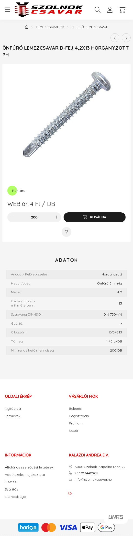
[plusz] (56, 217)
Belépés (75, 409)
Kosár (73, 431)
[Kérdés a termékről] (66, 232)
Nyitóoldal (13, 409)
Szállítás (11, 489)
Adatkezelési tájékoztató (25, 475)
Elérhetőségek (16, 497)
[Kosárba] (95, 217)
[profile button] (110, 10)
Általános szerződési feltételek (29, 467)
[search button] (97, 10)
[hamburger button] (7, 10)
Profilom (76, 423)
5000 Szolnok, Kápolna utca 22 (100, 467)
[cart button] (122, 10)
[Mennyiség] (34, 217)
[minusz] (12, 217)
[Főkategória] (27, 27)
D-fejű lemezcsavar (90, 27)
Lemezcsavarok (50, 27)
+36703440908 (86, 473)
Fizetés (10, 482)
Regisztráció (79, 416)
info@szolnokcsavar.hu (93, 480)
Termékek (12, 416)
